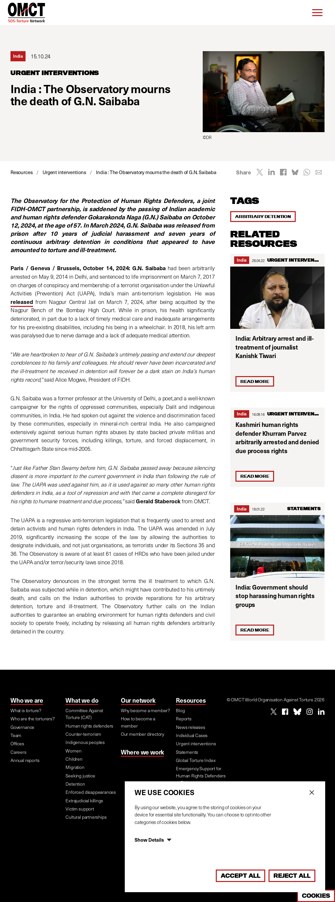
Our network (138, 700)
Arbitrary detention (262, 216)
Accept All (240, 875)
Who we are (26, 700)
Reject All (291, 875)
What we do (81, 700)
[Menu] (317, 12)
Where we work (142, 751)
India (242, 260)
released (21, 301)
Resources (191, 700)
